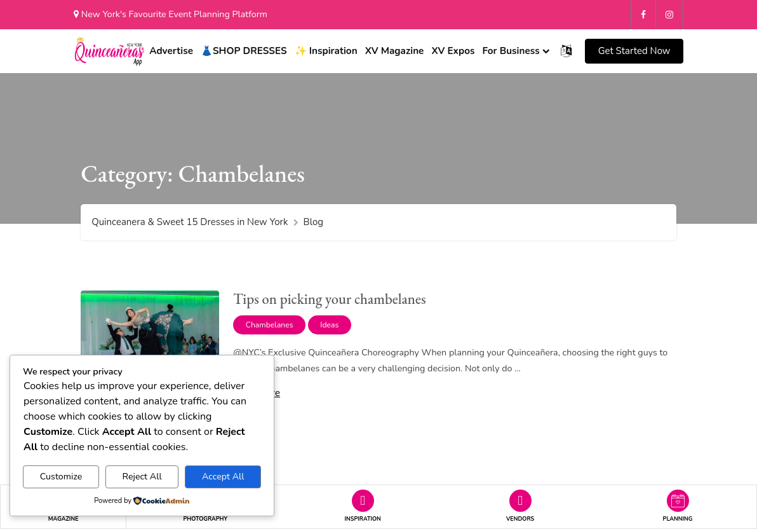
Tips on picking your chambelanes (329, 296)
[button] (634, 50)
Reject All (142, 477)
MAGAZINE (63, 519)
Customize (61, 477)
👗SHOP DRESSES (244, 50)
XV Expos (452, 50)
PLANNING (678, 519)
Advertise (171, 50)
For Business (510, 50)
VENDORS (520, 519)
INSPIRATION (363, 519)
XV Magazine (394, 50)
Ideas (329, 323)
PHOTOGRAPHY (206, 519)
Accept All (223, 477)
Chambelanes (269, 323)
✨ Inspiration (326, 50)
